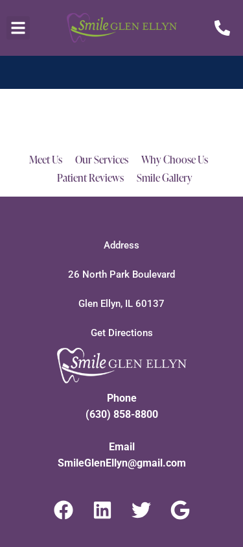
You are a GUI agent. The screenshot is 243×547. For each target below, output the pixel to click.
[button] (18, 28)
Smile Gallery (164, 178)
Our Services (101, 159)
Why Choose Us (174, 159)
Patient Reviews (90, 178)
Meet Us (45, 159)
